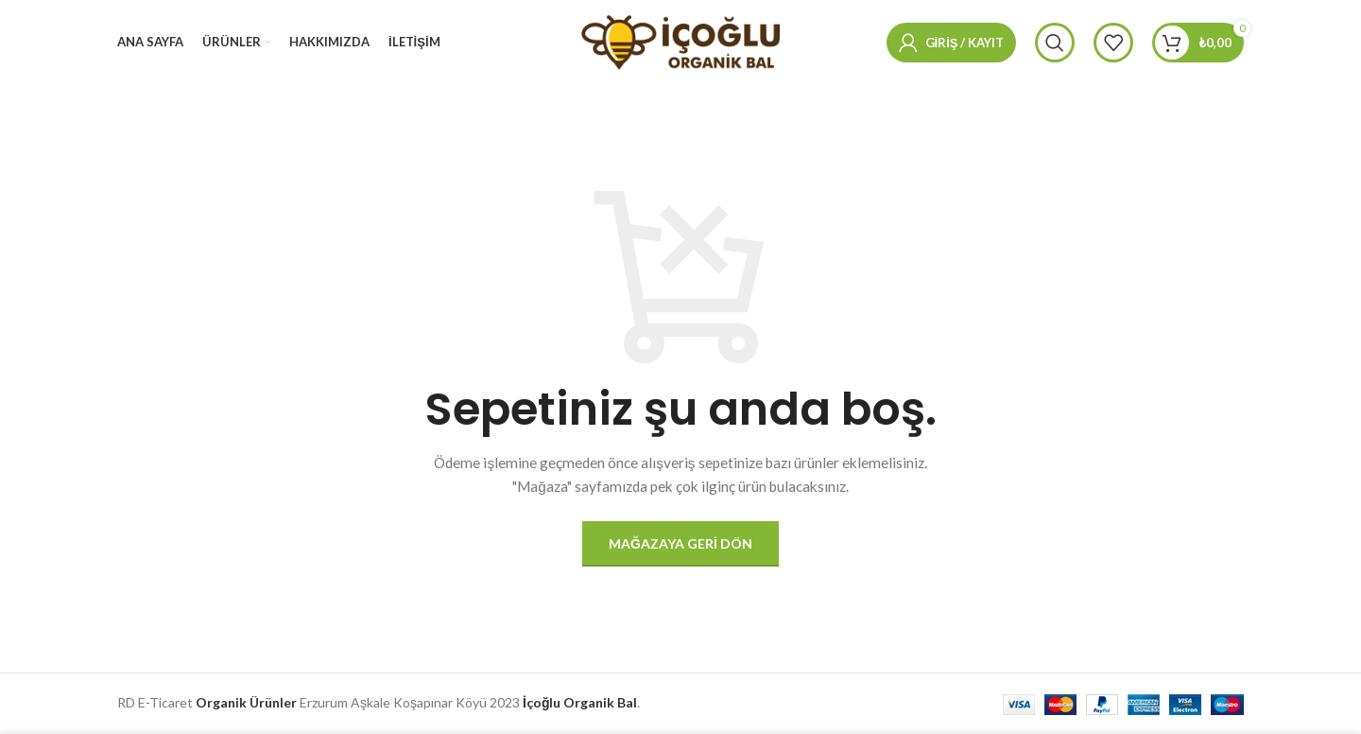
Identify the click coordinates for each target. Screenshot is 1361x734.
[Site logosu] (680, 41)
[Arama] (1054, 42)
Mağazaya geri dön (680, 543)
